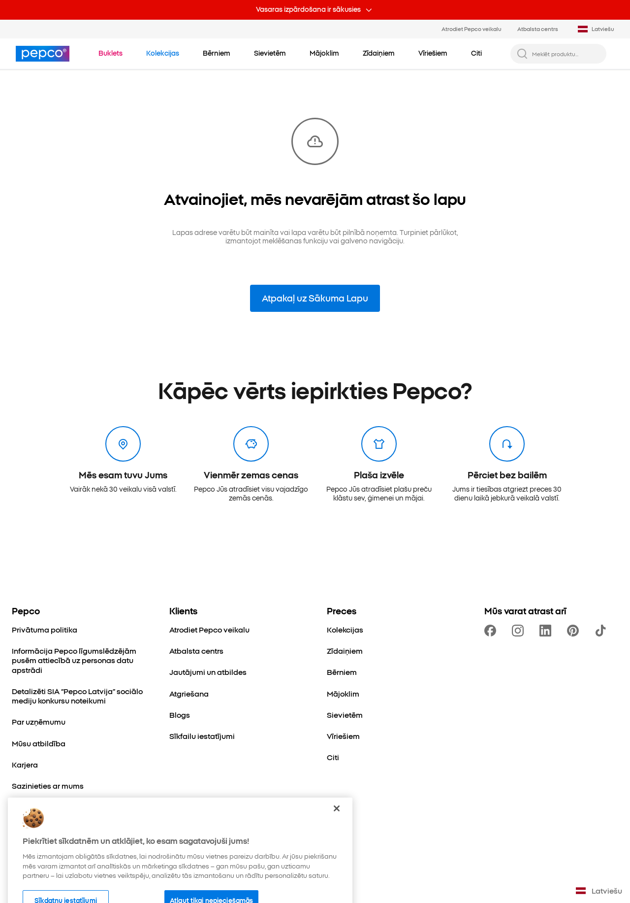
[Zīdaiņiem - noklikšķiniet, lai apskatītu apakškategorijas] (379, 53)
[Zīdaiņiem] (345, 650)
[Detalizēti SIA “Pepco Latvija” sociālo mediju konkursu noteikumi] (79, 695)
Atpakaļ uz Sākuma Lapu (315, 298)
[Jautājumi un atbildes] (208, 671)
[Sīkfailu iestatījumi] (202, 735)
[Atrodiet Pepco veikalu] (209, 629)
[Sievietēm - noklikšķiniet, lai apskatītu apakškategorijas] (270, 53)
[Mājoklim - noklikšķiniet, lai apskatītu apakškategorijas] (324, 53)
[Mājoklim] (343, 693)
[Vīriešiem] (343, 735)
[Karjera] (25, 764)
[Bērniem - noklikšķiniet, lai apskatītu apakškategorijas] (216, 53)
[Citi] (333, 757)
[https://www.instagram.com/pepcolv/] (520, 630)
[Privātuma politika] (44, 629)
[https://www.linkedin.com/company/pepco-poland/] (547, 630)
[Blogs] (179, 714)
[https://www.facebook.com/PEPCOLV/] (492, 630)
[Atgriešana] (189, 693)
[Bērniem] (342, 671)
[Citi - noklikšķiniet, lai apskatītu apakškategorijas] (476, 53)
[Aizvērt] (336, 826)
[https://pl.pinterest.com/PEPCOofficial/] (575, 630)
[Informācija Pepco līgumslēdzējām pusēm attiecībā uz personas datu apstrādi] (79, 660)
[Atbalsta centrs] (196, 650)
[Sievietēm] (345, 714)
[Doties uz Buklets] (110, 53)
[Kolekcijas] (345, 629)
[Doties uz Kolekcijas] (162, 53)
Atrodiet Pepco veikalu (471, 29)
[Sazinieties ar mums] (48, 785)
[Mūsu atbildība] (38, 743)
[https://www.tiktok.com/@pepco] (602, 630)
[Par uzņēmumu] (38, 721)
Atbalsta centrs (537, 29)
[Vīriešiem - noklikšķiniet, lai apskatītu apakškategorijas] (432, 53)
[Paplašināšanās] (41, 806)
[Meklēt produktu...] (566, 53)
